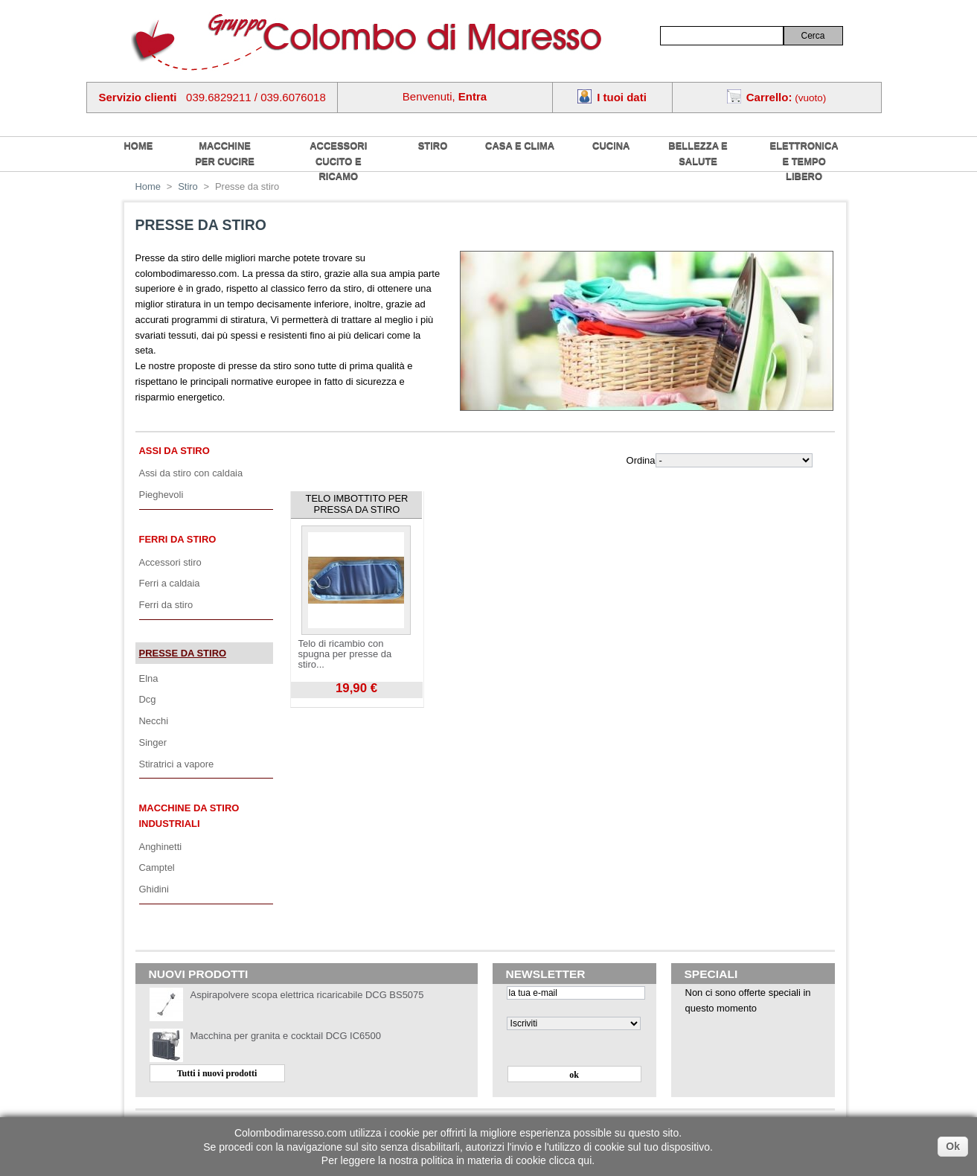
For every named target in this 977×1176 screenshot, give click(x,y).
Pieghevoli (161, 494)
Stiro (433, 145)
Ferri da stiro (178, 539)
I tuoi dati (622, 97)
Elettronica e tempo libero (804, 161)
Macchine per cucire (224, 153)
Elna (148, 678)
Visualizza (312, 703)
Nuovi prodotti (199, 974)
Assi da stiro (174, 450)
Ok (953, 1146)
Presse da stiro (183, 653)
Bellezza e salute (697, 153)
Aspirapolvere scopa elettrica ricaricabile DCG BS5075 (307, 994)
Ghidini (154, 889)
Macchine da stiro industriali (189, 815)
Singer (153, 742)
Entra (472, 96)
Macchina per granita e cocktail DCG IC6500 (285, 1035)
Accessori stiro (170, 562)
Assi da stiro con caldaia (191, 473)
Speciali (711, 974)
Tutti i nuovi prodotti (217, 1073)
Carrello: (769, 97)
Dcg (147, 699)
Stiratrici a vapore (176, 764)
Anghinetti (160, 846)
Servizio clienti (138, 97)
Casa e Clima (519, 145)
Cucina (611, 145)
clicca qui (570, 1160)
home (138, 145)
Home (148, 186)
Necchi (154, 720)
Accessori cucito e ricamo (338, 161)
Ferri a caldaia (169, 583)
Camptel (157, 867)
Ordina (641, 460)
